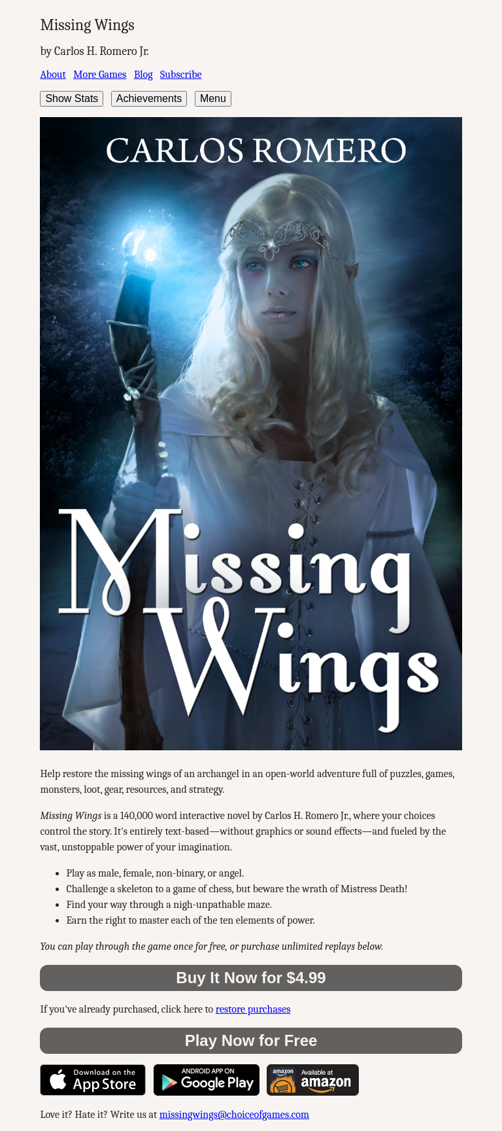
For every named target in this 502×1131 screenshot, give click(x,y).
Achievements (149, 98)
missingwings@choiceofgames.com (234, 1115)
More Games (99, 74)
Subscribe (180, 74)
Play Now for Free (251, 1040)
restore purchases (253, 1009)
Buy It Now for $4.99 (251, 977)
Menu (213, 98)
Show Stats (71, 98)
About (52, 74)
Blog (143, 74)
